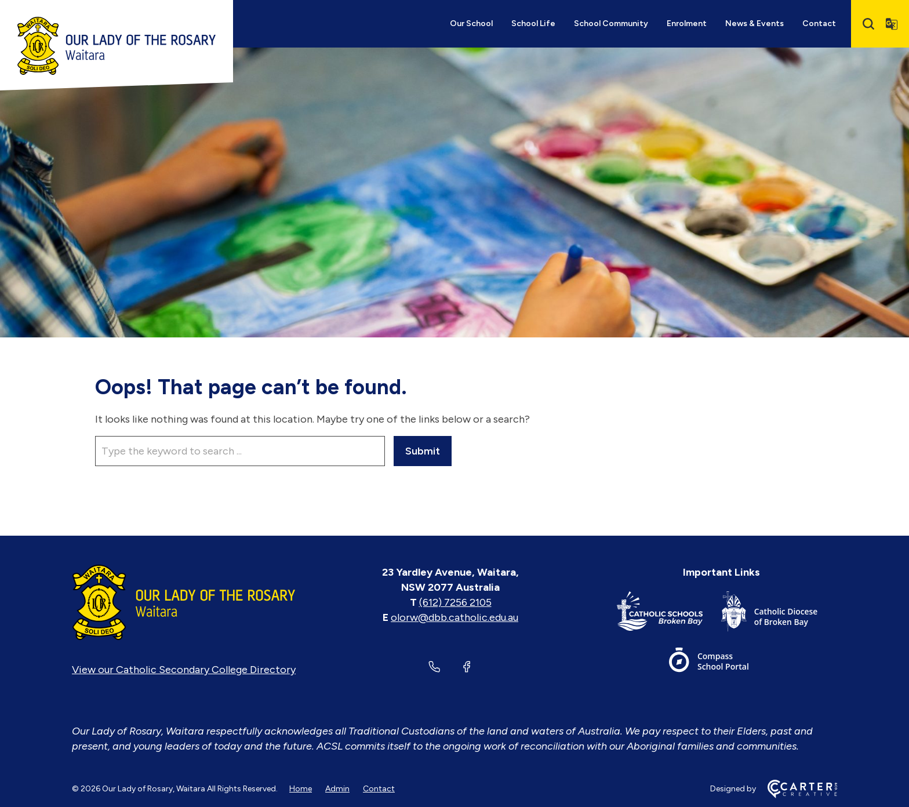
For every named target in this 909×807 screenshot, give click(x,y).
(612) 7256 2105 (455, 602)
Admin (337, 789)
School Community (611, 23)
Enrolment (687, 23)
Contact (819, 23)
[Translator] (891, 24)
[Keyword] (240, 451)
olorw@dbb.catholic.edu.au (454, 617)
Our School (471, 23)
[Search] (868, 24)
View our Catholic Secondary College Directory (184, 669)
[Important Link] (669, 613)
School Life (533, 23)
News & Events (754, 23)
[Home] (184, 602)
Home (300, 789)
